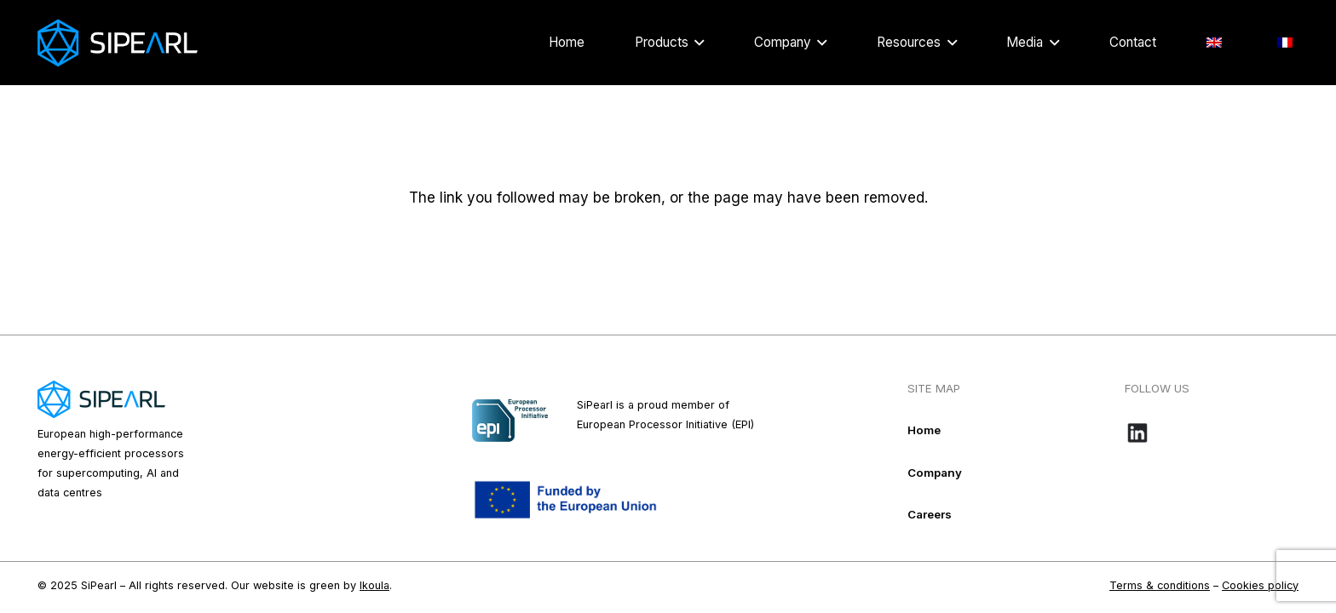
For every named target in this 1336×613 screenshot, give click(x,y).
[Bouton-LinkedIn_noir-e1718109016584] (1212, 432)
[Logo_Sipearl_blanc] (117, 43)
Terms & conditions (1159, 585)
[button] (696, 42)
